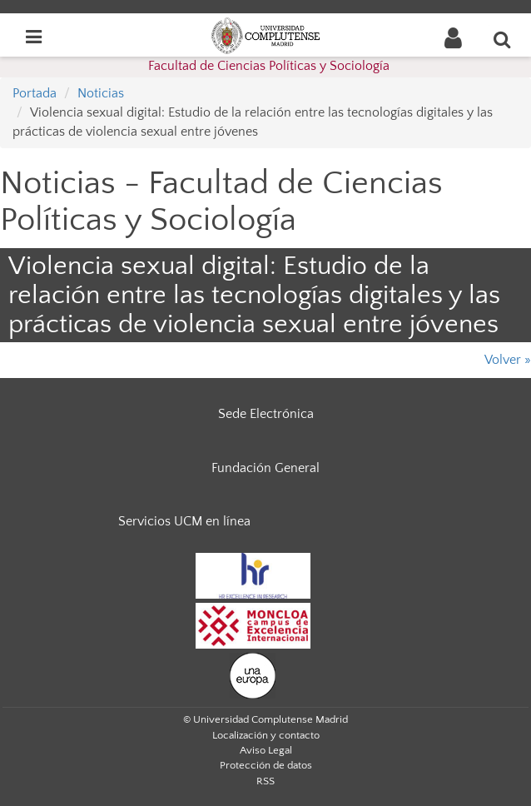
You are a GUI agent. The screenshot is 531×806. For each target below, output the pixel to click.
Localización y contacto (266, 735)
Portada (34, 93)
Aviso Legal (266, 750)
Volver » (507, 359)
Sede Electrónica (266, 413)
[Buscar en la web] (503, 39)
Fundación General (265, 467)
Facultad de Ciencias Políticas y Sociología (269, 65)
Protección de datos (266, 765)
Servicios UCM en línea (184, 521)
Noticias (100, 93)
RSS (265, 781)
